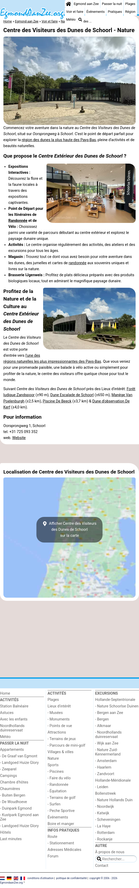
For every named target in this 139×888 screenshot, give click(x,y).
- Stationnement (61, 843)
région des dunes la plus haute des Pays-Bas (59, 140)
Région (130, 12)
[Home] (68, 4)
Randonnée (17, 220)
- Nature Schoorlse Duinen (116, 706)
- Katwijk (102, 813)
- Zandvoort (104, 774)
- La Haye (103, 826)
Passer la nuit (112, 4)
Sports (53, 765)
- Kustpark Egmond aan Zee (19, 817)
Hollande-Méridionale (113, 780)
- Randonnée (58, 784)
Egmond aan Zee (86, 4)
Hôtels (5, 832)
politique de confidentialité (71, 878)
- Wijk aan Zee (106, 743)
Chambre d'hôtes (14, 782)
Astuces (7, 713)
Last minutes (11, 839)
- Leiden (101, 787)
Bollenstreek (105, 793)
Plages (130, 4)
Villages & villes (60, 752)
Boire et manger (61, 824)
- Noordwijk (104, 806)
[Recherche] (80, 20)
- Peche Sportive (61, 811)
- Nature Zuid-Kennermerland (107, 752)
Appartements (12, 749)
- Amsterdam (106, 761)
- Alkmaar (103, 726)
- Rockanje (103, 839)
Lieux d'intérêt (59, 706)
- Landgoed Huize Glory (19, 762)
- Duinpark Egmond (16, 808)
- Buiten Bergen (12, 795)
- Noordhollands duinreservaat (108, 734)
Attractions (57, 732)
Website (19, 438)
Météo (71, 19)
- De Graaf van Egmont (18, 756)
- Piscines (56, 771)
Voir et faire (74, 12)
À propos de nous (109, 852)
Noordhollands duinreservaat (12, 728)
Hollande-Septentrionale (115, 699)
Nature (53, 758)
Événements (95, 12)
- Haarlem (103, 767)
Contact (101, 865)
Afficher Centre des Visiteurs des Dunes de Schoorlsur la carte (69, 529)
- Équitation (57, 791)
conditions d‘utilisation (40, 878)
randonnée (77, 263)
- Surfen (54, 804)
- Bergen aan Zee (109, 713)
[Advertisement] (69, 454)
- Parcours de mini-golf (66, 745)
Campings (8, 776)
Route (52, 836)
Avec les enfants (13, 719)
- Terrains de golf (62, 797)
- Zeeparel (8, 769)
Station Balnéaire (14, 706)
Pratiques (115, 12)
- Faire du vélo (59, 778)
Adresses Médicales (64, 849)
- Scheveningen (107, 819)
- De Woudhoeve (13, 802)
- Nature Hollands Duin (113, 800)
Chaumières (10, 789)
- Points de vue (60, 726)
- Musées (55, 713)
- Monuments (59, 719)
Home (5, 693)
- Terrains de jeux (62, 739)
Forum (53, 856)
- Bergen (102, 719)
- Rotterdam (105, 833)
